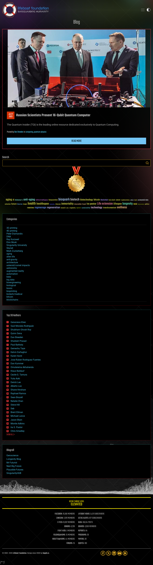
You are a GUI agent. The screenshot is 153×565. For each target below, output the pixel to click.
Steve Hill (15, 404)
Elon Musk (11, 242)
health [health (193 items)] (32, 204)
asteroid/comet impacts (18, 265)
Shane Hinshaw (18, 389)
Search (147, 163)
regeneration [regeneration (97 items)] (53, 207)
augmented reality (15, 271)
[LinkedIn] (114, 553)
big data (10, 279)
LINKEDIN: (59, 518)
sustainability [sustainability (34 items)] (86, 208)
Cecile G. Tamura (19, 374)
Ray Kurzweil (12, 239)
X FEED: (60, 522)
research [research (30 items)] (63, 208)
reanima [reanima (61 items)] (30, 207)
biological (11, 285)
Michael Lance (18, 416)
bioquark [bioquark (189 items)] (64, 200)
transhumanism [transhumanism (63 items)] (109, 207)
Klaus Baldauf (17, 371)
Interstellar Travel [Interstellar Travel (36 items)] (80, 204)
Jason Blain (16, 420)
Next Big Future (13, 466)
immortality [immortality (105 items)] (67, 203)
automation (12, 274)
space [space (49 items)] (78, 208)
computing (29, 132)
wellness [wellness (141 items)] (122, 207)
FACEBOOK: (59, 514)
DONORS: (67, 526)
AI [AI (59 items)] (13, 200)
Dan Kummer (17, 363)
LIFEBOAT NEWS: (84, 514)
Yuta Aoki (15, 378)
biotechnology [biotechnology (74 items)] (86, 199)
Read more (76, 141)
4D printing (11, 230)
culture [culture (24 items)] (132, 200)
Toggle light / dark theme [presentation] (148, 10)
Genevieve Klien (18, 322)
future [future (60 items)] (14, 204)
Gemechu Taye (18, 348)
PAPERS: (81, 539)
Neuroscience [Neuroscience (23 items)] (141, 204)
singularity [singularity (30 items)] (72, 208)
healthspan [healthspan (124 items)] (42, 204)
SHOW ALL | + (10, 434)
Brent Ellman (17, 412)
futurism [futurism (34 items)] (19, 204)
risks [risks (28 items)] (67, 208)
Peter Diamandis (14, 233)
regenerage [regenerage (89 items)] (40, 207)
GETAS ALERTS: (83, 518)
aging (9, 253)
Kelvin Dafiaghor (19, 352)
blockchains (12, 299)
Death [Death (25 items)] (135, 200)
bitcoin (9, 296)
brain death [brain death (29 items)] (112, 200)
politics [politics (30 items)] (147, 204)
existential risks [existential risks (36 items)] (143, 200)
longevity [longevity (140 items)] (127, 204)
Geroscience (12, 455)
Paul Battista (17, 344)
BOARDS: (81, 526)
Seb (12, 408)
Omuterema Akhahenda (22, 367)
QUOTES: (81, 543)
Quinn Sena (16, 333)
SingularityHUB (13, 473)
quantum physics (40, 132)
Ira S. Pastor (16, 427)
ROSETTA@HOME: (58, 539)
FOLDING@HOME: (59, 535)
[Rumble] (125, 553)
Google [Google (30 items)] (25, 204)
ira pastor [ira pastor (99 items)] (91, 203)
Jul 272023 (11, 115)
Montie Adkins (18, 423)
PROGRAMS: (82, 535)
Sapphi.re (46, 553)
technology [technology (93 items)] (96, 207)
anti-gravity (11, 259)
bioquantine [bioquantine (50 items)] (53, 200)
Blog (76, 22)
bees (8, 276)
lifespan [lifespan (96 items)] (117, 203)
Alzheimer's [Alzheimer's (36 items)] (19, 200)
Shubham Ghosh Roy (21, 329)
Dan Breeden (18, 132)
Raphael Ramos (18, 393)
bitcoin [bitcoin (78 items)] (97, 199)
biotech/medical (14, 294)
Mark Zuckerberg (14, 251)
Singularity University (16, 245)
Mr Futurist (11, 462)
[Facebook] (103, 553)
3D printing (11, 228)
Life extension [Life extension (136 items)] (105, 204)
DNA (8, 236)
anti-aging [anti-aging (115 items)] (29, 199)
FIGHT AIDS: (62, 531)
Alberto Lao (16, 386)
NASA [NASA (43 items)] (135, 204)
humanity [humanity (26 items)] (52, 204)
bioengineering (13, 282)
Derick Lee (16, 382)
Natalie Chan (17, 401)
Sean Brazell (17, 397)
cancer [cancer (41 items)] (118, 200)
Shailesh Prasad (18, 341)
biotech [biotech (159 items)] (74, 199)
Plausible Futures (14, 469)
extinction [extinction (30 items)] (8, 204)
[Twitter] (108, 553)
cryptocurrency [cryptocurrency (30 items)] (125, 200)
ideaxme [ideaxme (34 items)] (58, 204)
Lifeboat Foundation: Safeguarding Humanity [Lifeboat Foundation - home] (69, 9)
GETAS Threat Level (76, 503)
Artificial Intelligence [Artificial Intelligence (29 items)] (42, 200)
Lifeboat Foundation (19, 553)
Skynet (9, 248)
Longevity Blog (13, 459)
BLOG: (80, 522)
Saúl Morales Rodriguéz (22, 326)
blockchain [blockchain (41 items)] (104, 200)
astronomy (11, 268)
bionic (9, 288)
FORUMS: (69, 543)
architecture (12, 262)
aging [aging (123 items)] (9, 199)
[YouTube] (119, 553)
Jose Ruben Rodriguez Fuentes (26, 359)
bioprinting (11, 291)
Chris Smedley (18, 431)
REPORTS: (81, 531)
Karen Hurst (16, 356)
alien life (10, 256)
